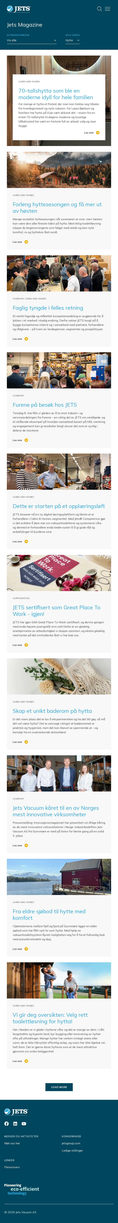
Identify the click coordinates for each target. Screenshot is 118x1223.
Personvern (12, 1167)
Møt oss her (12, 1143)
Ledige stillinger (72, 1150)
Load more (59, 1087)
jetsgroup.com (71, 1143)
